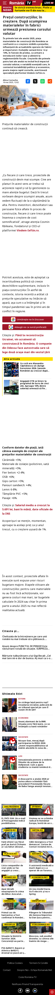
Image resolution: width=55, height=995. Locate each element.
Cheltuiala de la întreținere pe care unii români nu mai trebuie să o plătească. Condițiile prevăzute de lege (24, 637)
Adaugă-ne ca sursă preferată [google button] (27, 327)
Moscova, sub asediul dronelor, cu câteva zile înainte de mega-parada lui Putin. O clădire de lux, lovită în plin (41, 938)
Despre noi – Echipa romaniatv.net (34, 970)
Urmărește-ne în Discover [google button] (27, 319)
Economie (23, 718)
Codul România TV (27, 977)
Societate (23, 737)
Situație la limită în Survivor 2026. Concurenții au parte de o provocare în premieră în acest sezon (12, 938)
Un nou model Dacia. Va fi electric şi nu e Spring (40, 891)
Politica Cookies (15, 963)
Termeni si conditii (38, 963)
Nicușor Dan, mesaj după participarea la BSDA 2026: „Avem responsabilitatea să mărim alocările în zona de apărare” (33, 744)
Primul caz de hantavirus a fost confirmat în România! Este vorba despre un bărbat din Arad (13, 915)
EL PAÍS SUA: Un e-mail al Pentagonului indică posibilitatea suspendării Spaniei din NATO (13, 821)
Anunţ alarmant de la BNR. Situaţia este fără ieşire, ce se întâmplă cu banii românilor (34, 724)
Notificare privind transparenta (27, 984)
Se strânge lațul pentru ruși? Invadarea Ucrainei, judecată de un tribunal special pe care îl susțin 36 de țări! (35, 706)
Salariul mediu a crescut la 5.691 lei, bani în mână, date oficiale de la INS (27, 509)
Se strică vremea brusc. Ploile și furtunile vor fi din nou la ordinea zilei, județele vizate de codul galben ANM (33, 9)
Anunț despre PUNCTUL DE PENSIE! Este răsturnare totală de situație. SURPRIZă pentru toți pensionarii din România (25, 647)
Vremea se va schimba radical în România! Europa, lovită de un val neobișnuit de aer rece (41, 821)
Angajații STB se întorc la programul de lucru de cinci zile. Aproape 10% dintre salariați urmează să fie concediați (34, 385)
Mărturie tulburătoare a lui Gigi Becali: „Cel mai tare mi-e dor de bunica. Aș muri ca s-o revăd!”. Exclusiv (26, 657)
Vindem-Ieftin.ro (28, 230)
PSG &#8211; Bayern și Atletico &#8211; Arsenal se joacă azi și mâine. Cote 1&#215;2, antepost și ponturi (13, 950)
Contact (7, 970)
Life (20, 756)
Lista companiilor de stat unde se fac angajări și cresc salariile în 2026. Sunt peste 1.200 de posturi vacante (13, 868)
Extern (21, 699)
